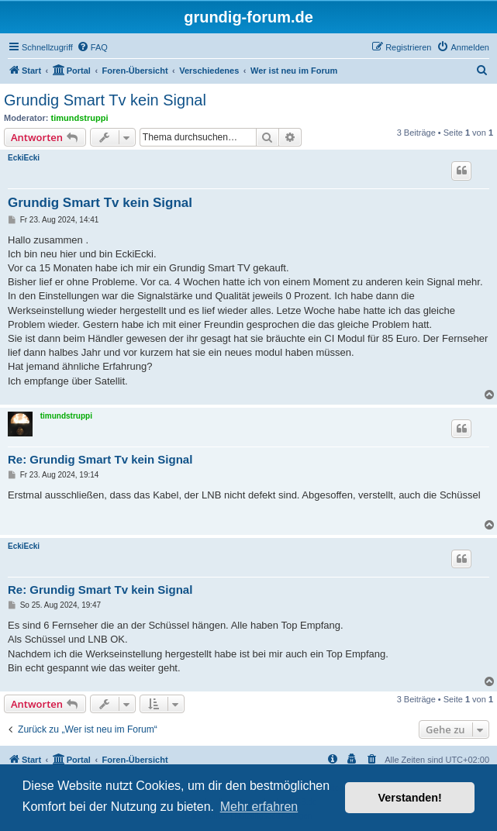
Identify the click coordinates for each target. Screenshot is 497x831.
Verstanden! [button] (410, 797)
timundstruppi (80, 117)
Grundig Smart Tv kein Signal (105, 100)
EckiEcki (24, 157)
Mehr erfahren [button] (259, 806)
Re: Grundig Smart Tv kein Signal (100, 459)
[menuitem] (92, 47)
